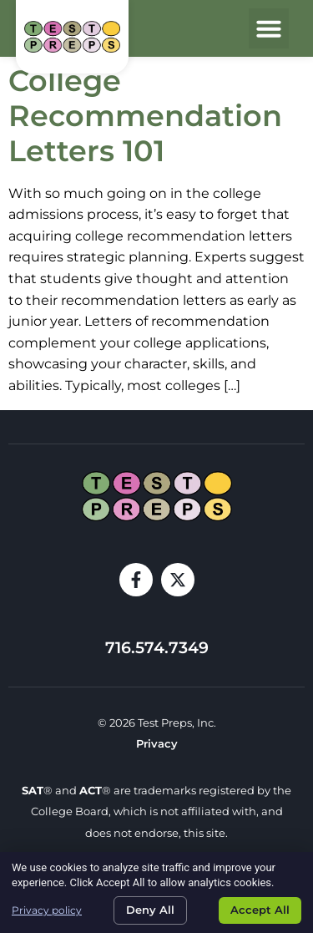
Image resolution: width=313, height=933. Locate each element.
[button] (269, 28)
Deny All (150, 909)
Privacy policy (47, 910)
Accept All (260, 909)
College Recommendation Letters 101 (145, 116)
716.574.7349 (157, 647)
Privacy (157, 744)
